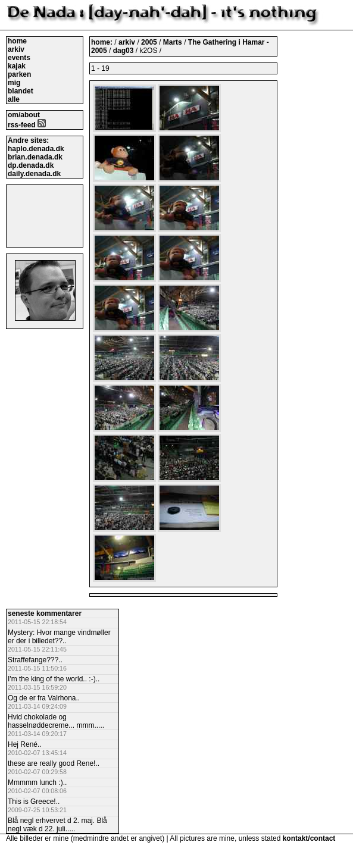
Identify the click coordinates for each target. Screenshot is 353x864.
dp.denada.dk (31, 165)
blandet (20, 91)
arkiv (16, 49)
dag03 (123, 50)
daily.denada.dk (34, 174)
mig (14, 83)
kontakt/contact (309, 838)
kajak (17, 66)
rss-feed (27, 125)
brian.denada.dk (35, 157)
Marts (173, 42)
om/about (24, 115)
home (17, 41)
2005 (149, 42)
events (19, 58)
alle (14, 99)
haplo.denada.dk (36, 149)
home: (102, 42)
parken (19, 74)
